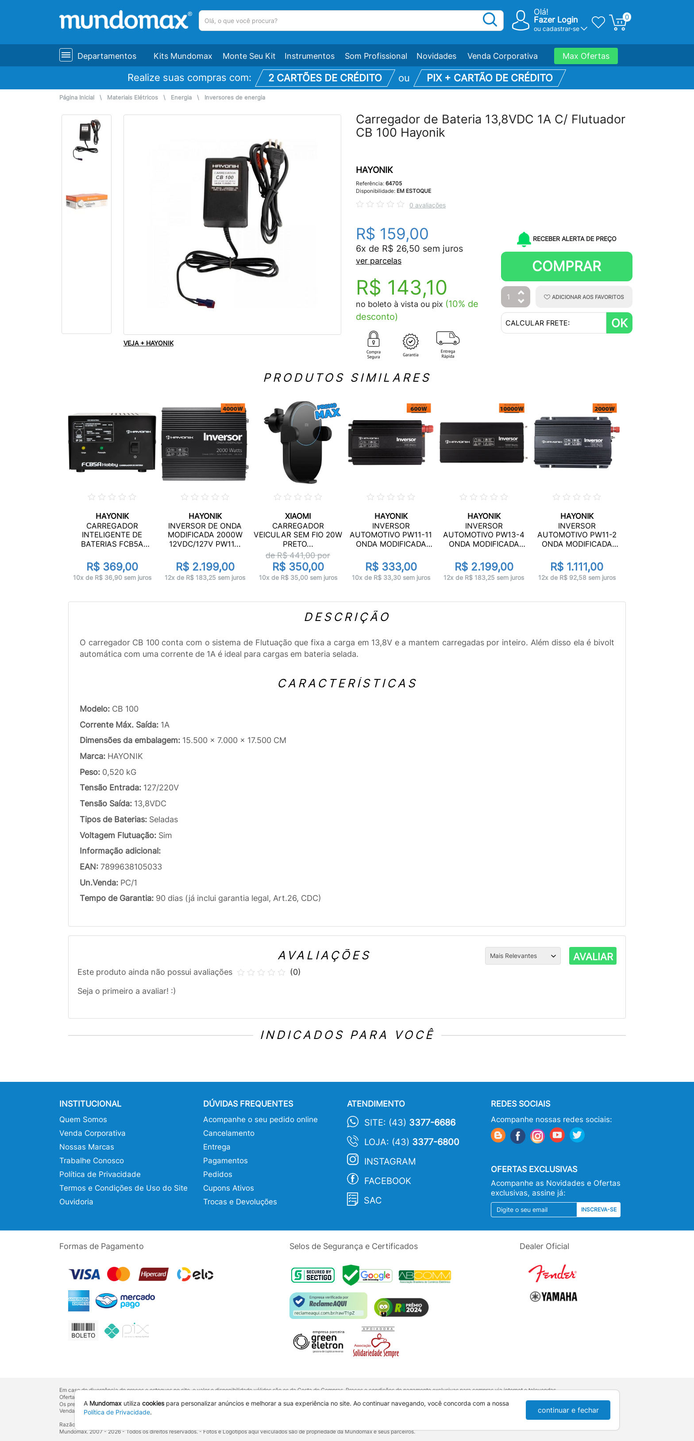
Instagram (390, 1161)
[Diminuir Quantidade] (521, 301)
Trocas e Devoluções (240, 1201)
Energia (181, 97)
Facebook (387, 1181)
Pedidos (217, 1174)
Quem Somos (83, 1119)
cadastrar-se (561, 28)
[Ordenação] (523, 956)
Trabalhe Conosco (91, 1160)
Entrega (217, 1146)
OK (619, 323)
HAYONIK (374, 170)
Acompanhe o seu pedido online (260, 1119)
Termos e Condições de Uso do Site (123, 1188)
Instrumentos (310, 56)
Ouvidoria (76, 1201)
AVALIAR (593, 956)
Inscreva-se (599, 1209)
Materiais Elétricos (132, 97)
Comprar (566, 266)
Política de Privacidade (100, 1174)
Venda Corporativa (502, 56)
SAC (373, 1200)
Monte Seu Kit (249, 56)
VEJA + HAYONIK (148, 343)
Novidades (436, 56)
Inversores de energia (234, 97)
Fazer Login (556, 19)
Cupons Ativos (228, 1188)
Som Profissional (376, 56)
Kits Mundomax (183, 56)
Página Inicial (76, 97)
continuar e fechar (568, 1410)
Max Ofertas (586, 56)
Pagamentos (225, 1160)
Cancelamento (228, 1133)
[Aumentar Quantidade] (521, 293)
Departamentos (106, 56)
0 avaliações (427, 205)
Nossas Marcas (86, 1146)
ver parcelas (378, 260)
